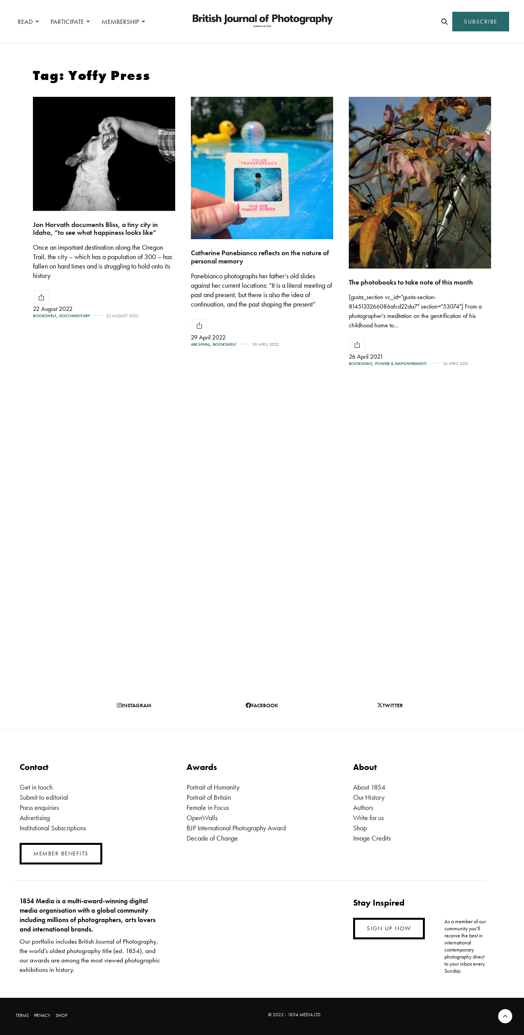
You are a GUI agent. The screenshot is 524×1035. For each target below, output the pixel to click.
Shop (360, 827)
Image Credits (372, 838)
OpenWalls (202, 817)
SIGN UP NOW (389, 928)
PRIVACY (42, 1015)
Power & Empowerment (401, 363)
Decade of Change (212, 838)
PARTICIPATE (67, 21)
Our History (368, 797)
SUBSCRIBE (480, 21)
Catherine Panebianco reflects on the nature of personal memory (260, 256)
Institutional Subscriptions (53, 827)
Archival (200, 344)
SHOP (61, 1015)
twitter (390, 705)
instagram (134, 705)
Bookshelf (44, 316)
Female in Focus (208, 807)
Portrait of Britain (209, 797)
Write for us (368, 817)
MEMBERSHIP (120, 21)
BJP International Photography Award (236, 827)
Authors (363, 807)
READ (25, 21)
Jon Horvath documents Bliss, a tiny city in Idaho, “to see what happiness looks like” (95, 228)
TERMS (22, 1015)
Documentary (74, 316)
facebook (262, 705)
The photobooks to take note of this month (411, 282)
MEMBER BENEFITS (61, 853)
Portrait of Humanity (213, 787)
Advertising (35, 817)
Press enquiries (39, 807)
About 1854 (369, 787)
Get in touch (36, 787)
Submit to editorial (44, 797)
